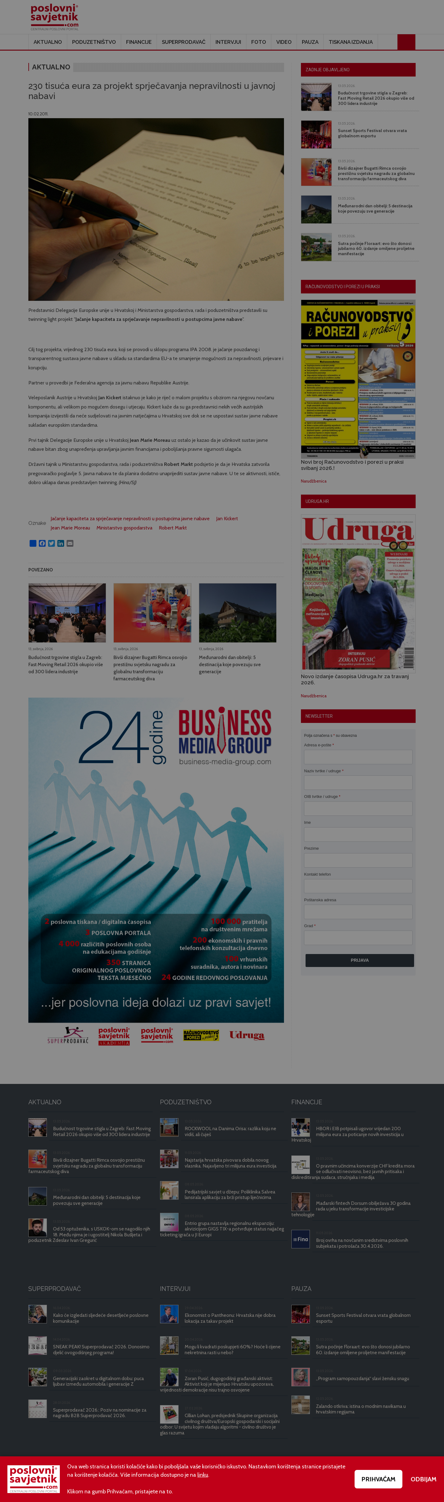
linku (202, 1474)
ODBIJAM (424, 1479)
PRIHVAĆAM (378, 1479)
